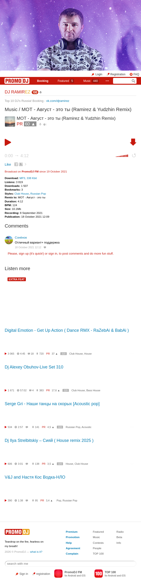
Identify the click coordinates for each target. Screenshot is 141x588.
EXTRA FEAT (17, 279)
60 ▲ (30, 123)
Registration (117, 74)
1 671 (11, 390)
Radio (120, 531)
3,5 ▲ (50, 463)
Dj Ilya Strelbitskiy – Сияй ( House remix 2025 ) (49, 440)
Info (119, 542)
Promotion (72, 537)
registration (43, 573)
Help (69, 542)
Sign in (24, 573)
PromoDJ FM (30, 171)
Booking (42, 81)
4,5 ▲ (50, 427)
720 (41, 353)
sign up (24, 253)
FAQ (136, 74)
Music (91, 81)
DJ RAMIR (17, 92)
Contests (98, 542)
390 (10, 500)
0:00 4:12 (17, 155)
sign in (52, 253)
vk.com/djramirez (57, 101)
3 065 (11, 353)
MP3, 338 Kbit (28, 178)
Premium (72, 531)
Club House (22, 193)
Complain (72, 553)
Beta (119, 537)
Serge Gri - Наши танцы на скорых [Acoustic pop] (52, 403)
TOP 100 (98, 553)
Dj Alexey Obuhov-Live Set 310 (34, 367)
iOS (84, 575)
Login (98, 74)
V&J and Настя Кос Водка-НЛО (35, 477)
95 (36, 500)
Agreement (73, 548)
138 (37, 463)
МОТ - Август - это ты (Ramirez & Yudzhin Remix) (77, 109)
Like (8, 164)
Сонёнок (21, 237)
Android (72, 575)
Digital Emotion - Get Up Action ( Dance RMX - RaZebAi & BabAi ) (67, 330)
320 (64, 354)
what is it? (36, 551)
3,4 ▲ (49, 500)
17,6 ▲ (56, 390)
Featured (66, 81)
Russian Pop (38, 193)
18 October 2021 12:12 (28, 247)
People (97, 548)
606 (10, 463)
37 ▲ (55, 353)
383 (41, 390)
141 (37, 427)
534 (10, 427)
